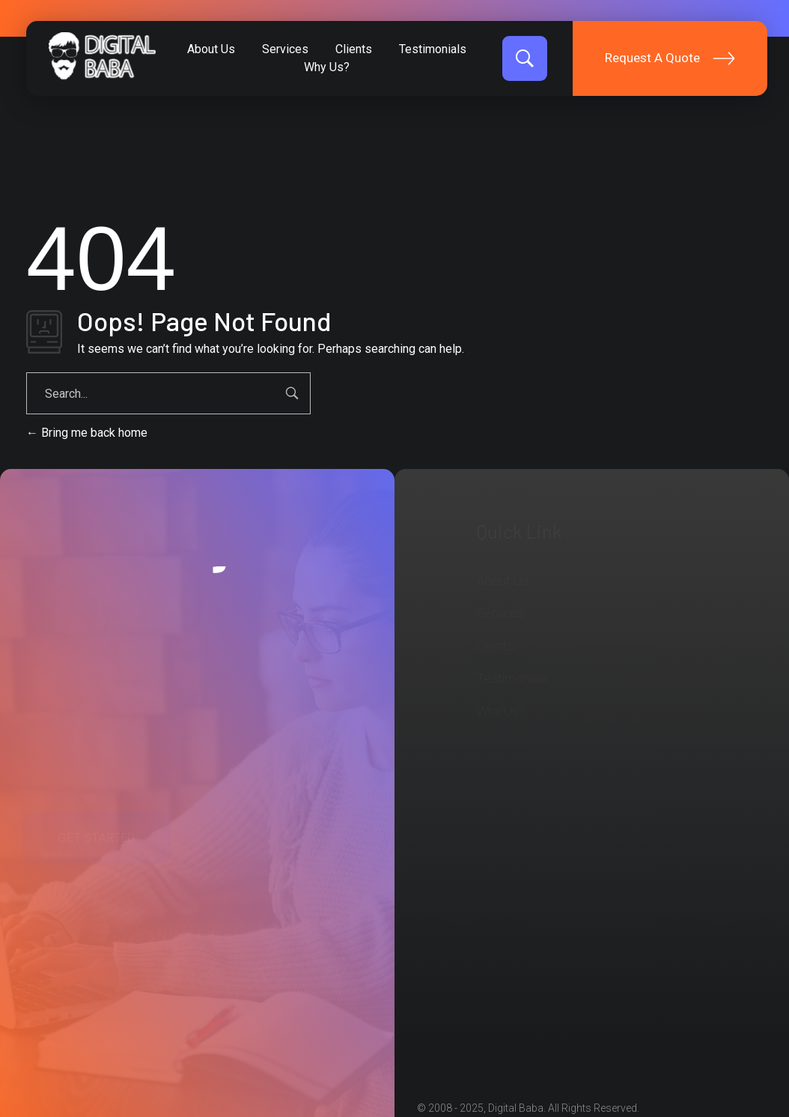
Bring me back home (86, 433)
